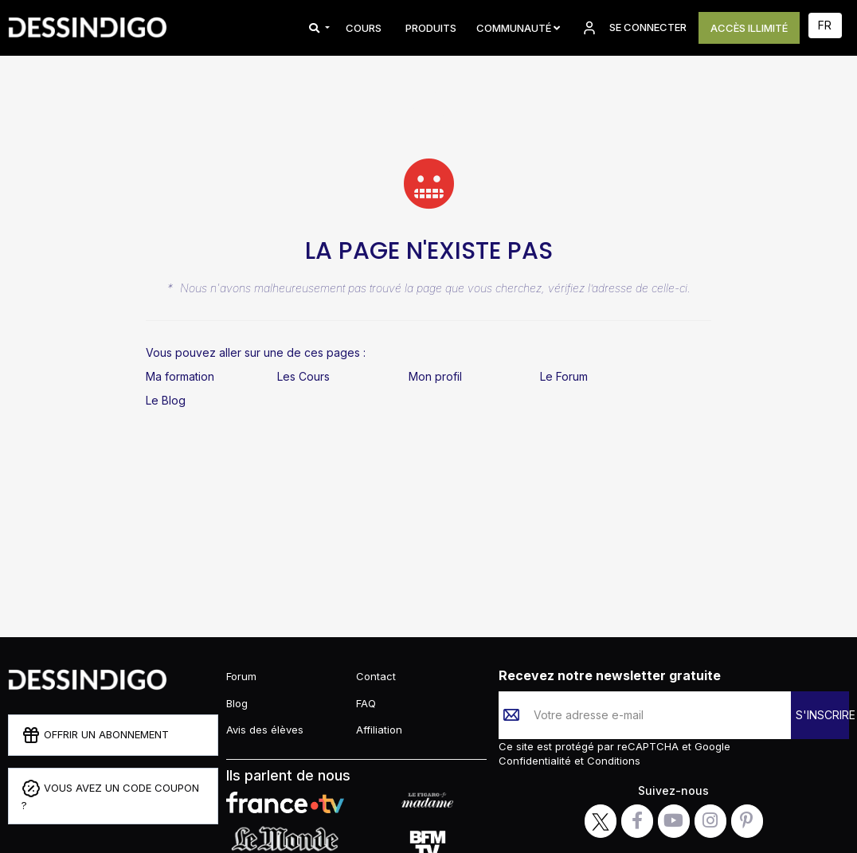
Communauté (518, 28)
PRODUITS (430, 28)
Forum (241, 676)
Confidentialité (536, 760)
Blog (237, 703)
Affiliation (379, 729)
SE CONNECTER (633, 28)
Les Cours (303, 376)
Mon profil (435, 376)
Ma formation (180, 376)
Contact (376, 676)
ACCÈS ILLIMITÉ (749, 28)
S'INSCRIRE (822, 715)
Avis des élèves (264, 729)
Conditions (612, 760)
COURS (364, 28)
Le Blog (166, 400)
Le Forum (564, 376)
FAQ (366, 703)
